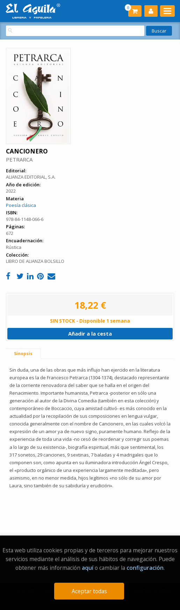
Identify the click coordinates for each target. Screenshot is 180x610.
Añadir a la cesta (90, 333)
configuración (145, 568)
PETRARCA (19, 159)
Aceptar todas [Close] (89, 591)
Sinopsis (23, 354)
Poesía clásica (21, 205)
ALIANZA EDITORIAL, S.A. (31, 177)
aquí (87, 568)
